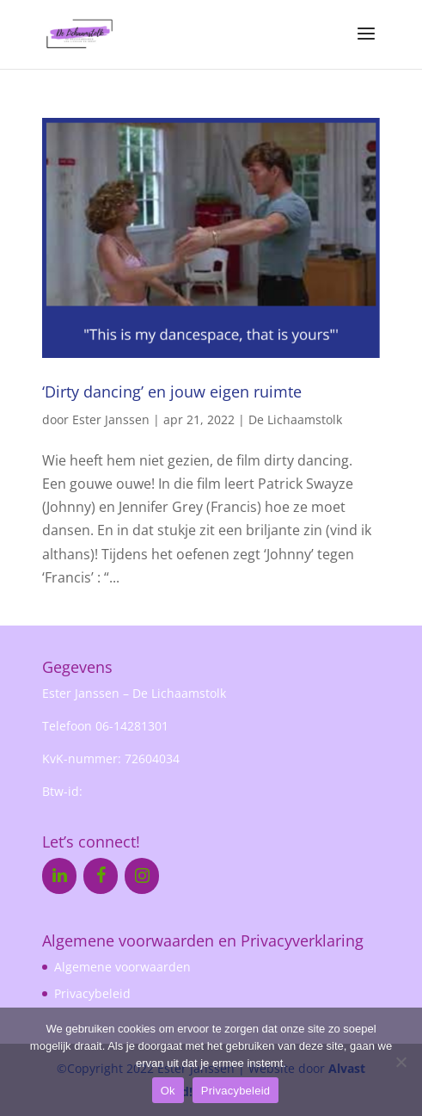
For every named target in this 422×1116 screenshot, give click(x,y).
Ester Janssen (111, 419)
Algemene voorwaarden (122, 967)
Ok (168, 1090)
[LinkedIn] (59, 876)
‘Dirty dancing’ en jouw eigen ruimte (172, 391)
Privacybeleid (92, 993)
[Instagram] (142, 876)
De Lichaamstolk (295, 419)
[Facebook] (100, 876)
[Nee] (400, 1061)
